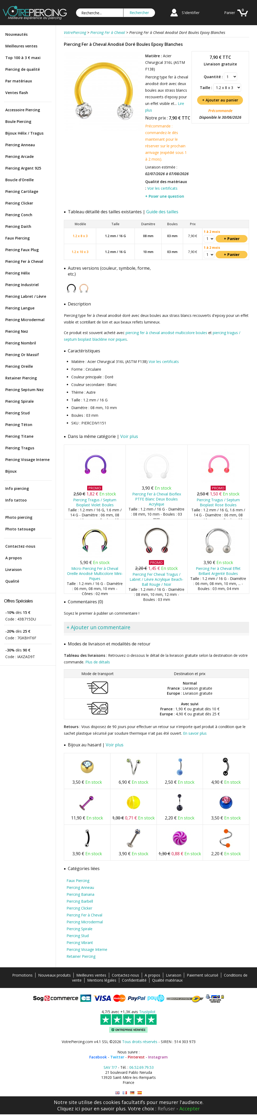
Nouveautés (16, 34)
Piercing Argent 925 (23, 168)
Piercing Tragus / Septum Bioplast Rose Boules (218, 502)
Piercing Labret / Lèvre (25, 296)
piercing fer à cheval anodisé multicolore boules (166, 332)
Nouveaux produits (54, 975)
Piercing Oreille (19, 366)
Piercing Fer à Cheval (24, 261)
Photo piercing (18, 517)
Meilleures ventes (21, 45)
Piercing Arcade (19, 156)
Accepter (189, 1108)
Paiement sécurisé (202, 975)
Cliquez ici (68, 1108)
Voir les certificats (162, 188)
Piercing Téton (18, 424)
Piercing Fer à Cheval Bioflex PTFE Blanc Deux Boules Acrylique (156, 499)
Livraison (13, 569)
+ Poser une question (164, 196)
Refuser (166, 1108)
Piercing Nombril (20, 342)
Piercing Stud (17, 412)
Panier (229, 12)
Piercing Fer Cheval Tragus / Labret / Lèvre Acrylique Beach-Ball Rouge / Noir (156, 579)
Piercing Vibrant (80, 942)
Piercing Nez (16, 331)
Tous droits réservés (139, 1041)
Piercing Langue (19, 308)
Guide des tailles (162, 212)
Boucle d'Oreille (19, 179)
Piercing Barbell (80, 901)
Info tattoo (16, 500)
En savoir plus (195, 733)
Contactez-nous (20, 546)
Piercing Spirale (19, 401)
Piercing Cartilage (21, 191)
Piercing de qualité (22, 69)
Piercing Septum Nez (24, 389)
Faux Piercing (17, 238)
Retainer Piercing (21, 377)
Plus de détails (97, 661)
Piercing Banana (80, 894)
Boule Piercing (18, 121)
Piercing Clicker (19, 203)
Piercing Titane (19, 436)
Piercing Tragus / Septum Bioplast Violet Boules (94, 502)
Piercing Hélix (17, 273)
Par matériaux (18, 80)
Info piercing (17, 488)
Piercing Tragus (19, 447)
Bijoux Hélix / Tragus (24, 133)
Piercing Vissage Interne (27, 459)
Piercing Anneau (20, 144)
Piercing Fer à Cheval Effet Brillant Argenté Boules (218, 571)
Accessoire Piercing (22, 109)
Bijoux (11, 471)
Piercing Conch (18, 214)
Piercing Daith (18, 226)
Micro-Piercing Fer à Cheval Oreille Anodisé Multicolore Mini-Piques (95, 573)
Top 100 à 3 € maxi (23, 57)
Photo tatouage (20, 528)
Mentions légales (101, 980)
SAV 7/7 (110, 1067)
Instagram (158, 1057)
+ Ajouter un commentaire (98, 627)
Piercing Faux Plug (22, 249)
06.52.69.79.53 (141, 1067)
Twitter (117, 1057)
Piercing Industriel (22, 284)
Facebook (98, 1057)
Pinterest (136, 1057)
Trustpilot (147, 1011)
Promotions (22, 975)
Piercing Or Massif (22, 354)
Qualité (12, 581)
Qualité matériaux (167, 980)
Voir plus (129, 436)
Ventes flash (16, 92)
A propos (13, 557)
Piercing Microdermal (25, 319)
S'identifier (191, 12)
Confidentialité (134, 980)
